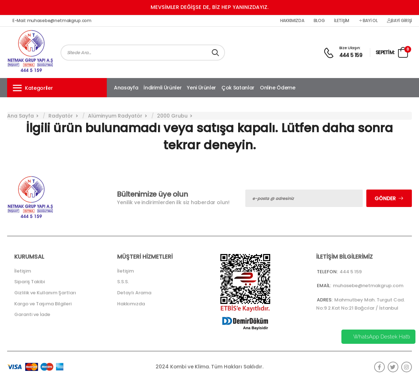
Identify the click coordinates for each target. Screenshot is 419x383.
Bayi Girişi (399, 21)
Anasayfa (126, 87)
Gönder (385, 198)
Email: (324, 285)
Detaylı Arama (134, 292)
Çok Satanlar (238, 87)
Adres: (324, 299)
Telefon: (327, 271)
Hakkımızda (292, 21)
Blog (319, 21)
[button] (57, 87)
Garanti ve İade (32, 314)
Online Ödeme (277, 87)
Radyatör (60, 115)
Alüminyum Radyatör (115, 115)
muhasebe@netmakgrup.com (368, 285)
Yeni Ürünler (201, 87)
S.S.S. (123, 281)
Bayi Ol (368, 21)
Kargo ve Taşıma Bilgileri (43, 303)
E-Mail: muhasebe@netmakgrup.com (51, 21)
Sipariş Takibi (29, 281)
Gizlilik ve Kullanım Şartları (45, 292)
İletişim (341, 21)
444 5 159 (350, 55)
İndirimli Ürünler (162, 87)
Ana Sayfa (20, 115)
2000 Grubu (172, 115)
